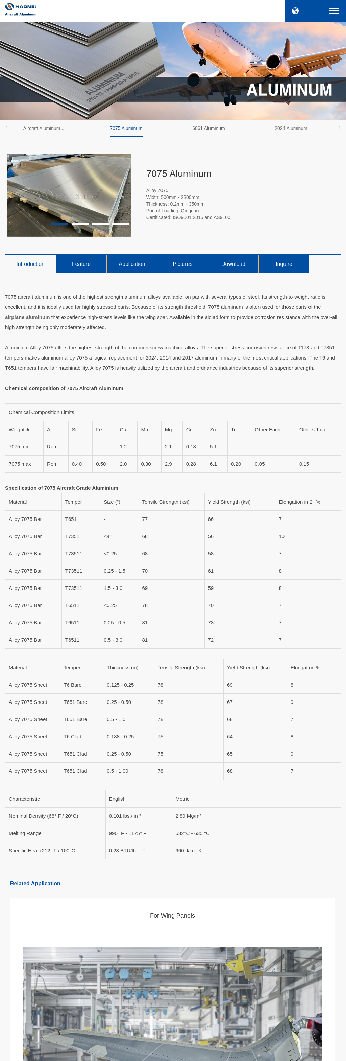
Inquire (284, 264)
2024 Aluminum (291, 128)
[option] (46, 128)
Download (233, 264)
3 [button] (100, 224)
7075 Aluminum (126, 128)
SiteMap (225, 1052)
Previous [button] (6, 128)
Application (132, 264)
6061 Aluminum (208, 128)
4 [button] (120, 224)
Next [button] (339, 128)
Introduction (30, 264)
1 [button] (59, 224)
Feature (81, 264)
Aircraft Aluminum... (43, 128)
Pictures (183, 264)
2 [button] (80, 224)
